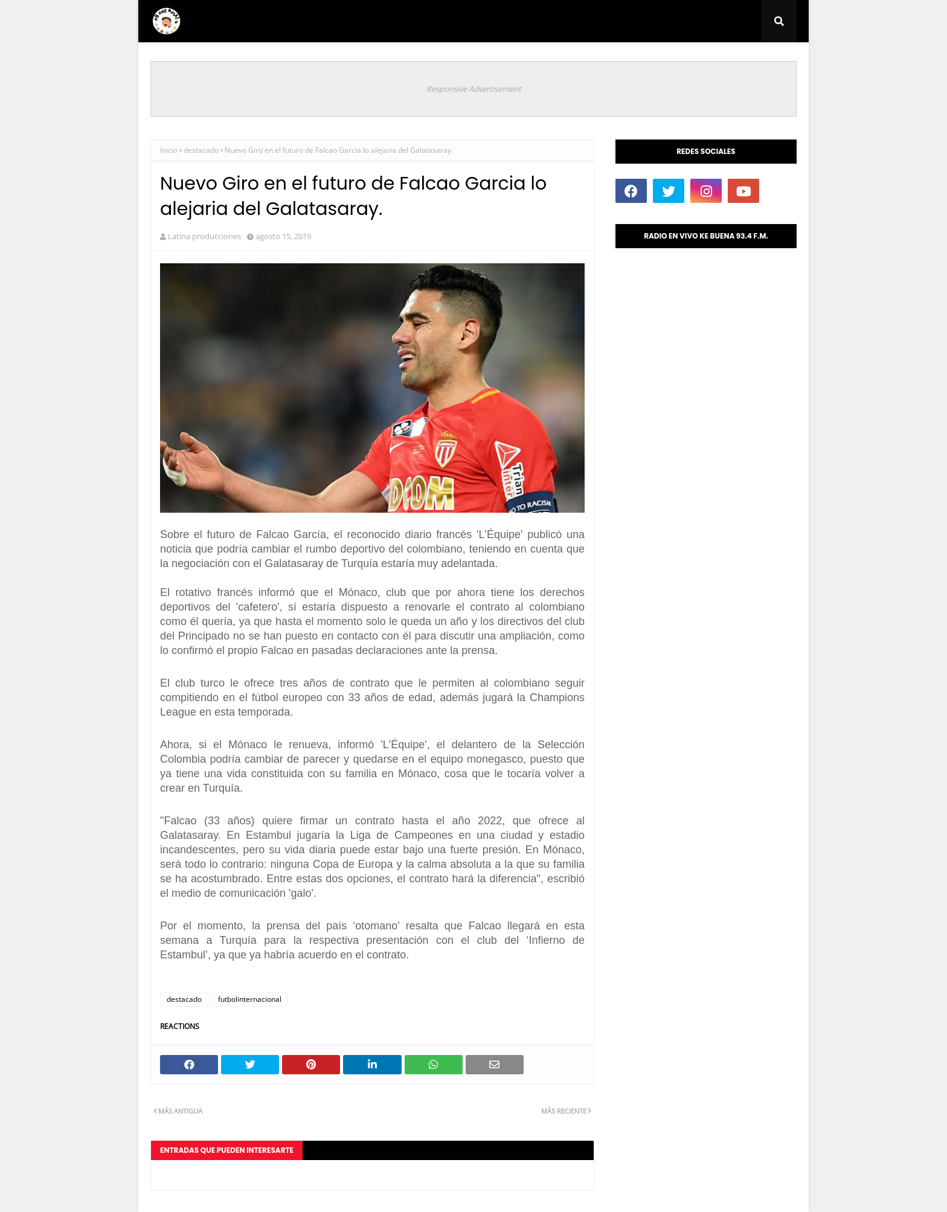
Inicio (169, 150)
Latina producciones (204, 236)
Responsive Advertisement (473, 88)
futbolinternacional (249, 999)
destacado (201, 150)
